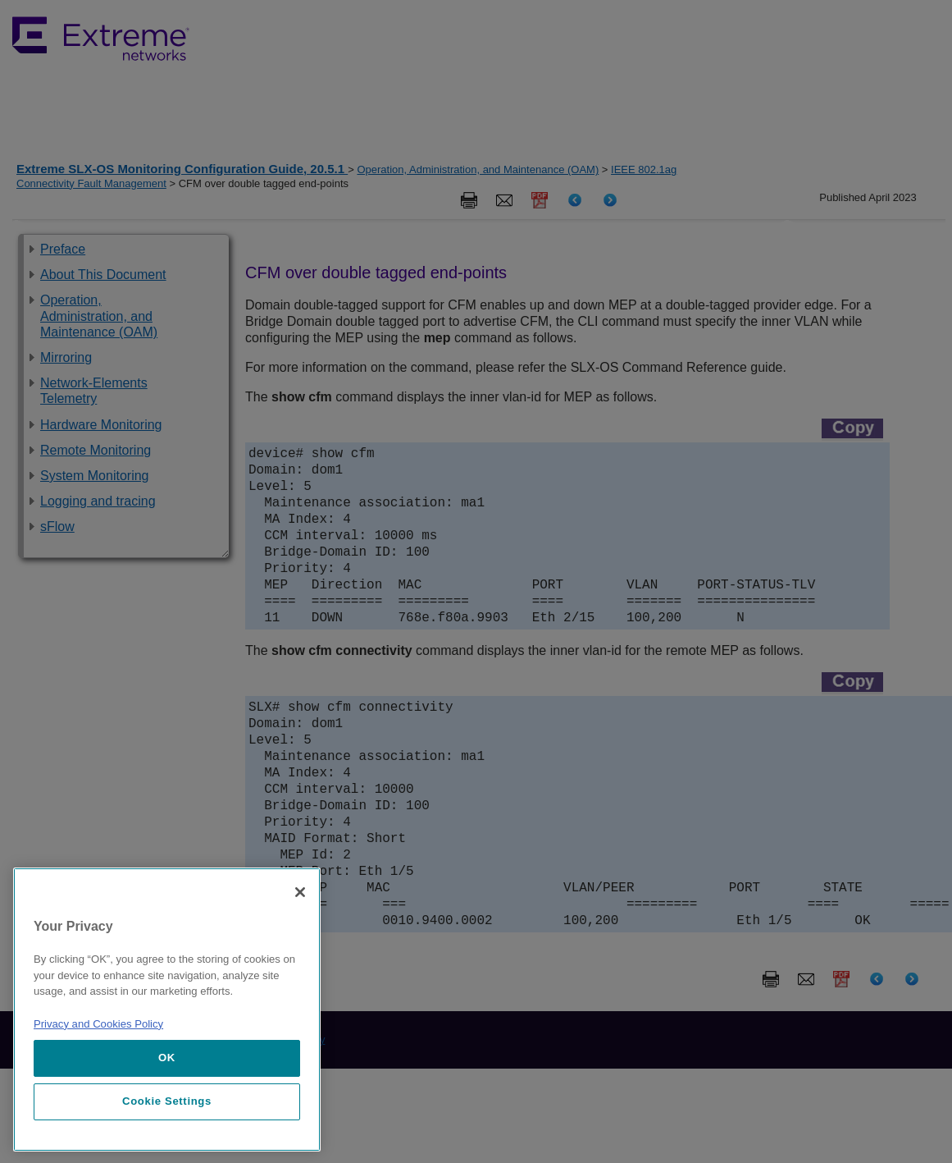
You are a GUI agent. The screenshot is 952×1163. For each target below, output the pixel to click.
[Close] (300, 892)
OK (166, 1057)
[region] (167, 1010)
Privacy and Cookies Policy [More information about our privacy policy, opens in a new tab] (98, 1024)
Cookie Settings (167, 1101)
